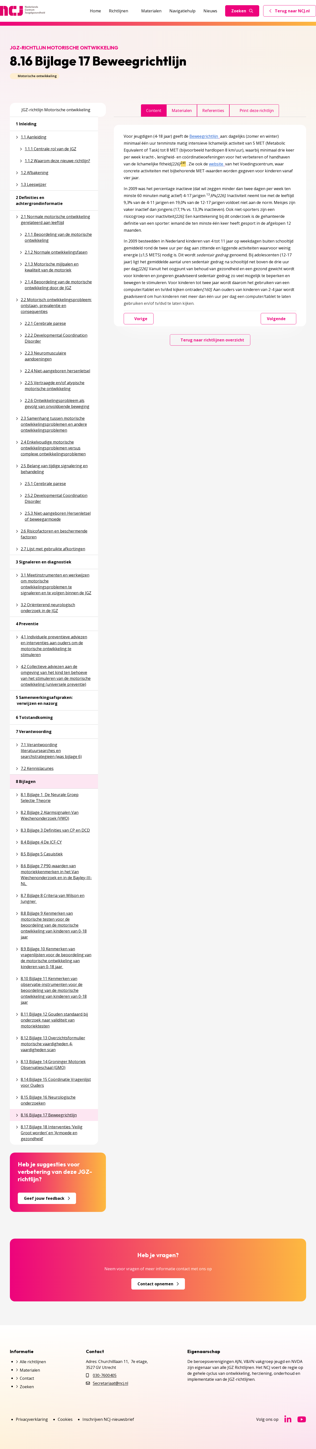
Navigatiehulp (182, 11)
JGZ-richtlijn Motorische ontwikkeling (53, 109)
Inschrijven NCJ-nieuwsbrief (108, 1419)
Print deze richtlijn (254, 110)
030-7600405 (105, 1375)
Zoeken (242, 11)
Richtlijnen (121, 11)
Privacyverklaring (32, 1419)
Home (95, 11)
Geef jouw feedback (47, 1198)
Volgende (278, 318)
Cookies (65, 1419)
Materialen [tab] (182, 110)
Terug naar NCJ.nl (292, 12)
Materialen (151, 11)
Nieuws (210, 11)
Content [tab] (153, 110)
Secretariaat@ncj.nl (110, 1383)
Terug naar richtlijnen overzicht (210, 340)
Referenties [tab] (213, 110)
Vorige (138, 318)
